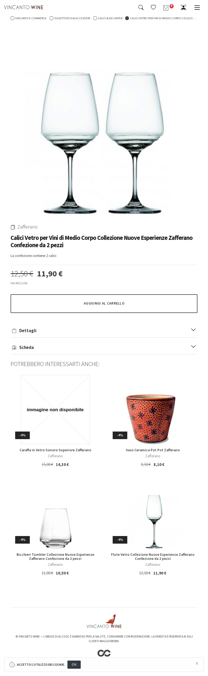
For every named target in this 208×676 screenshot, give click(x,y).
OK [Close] (74, 664)
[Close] (197, 664)
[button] (153, 7)
